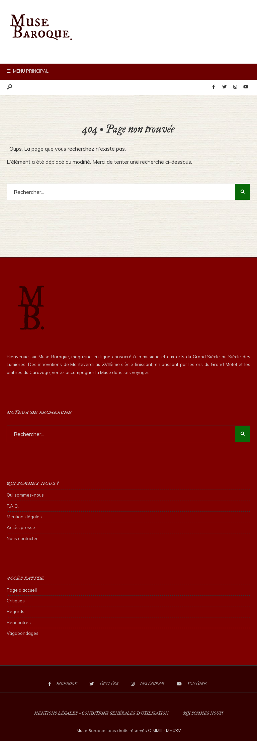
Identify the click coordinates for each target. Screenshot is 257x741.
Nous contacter (22, 538)
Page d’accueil (22, 590)
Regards (15, 611)
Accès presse (21, 527)
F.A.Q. (13, 506)
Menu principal (28, 71)
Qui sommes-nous (25, 495)
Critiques (16, 600)
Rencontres (19, 622)
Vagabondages (22, 633)
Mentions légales (24, 516)
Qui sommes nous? (203, 713)
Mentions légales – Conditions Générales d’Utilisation (101, 713)
